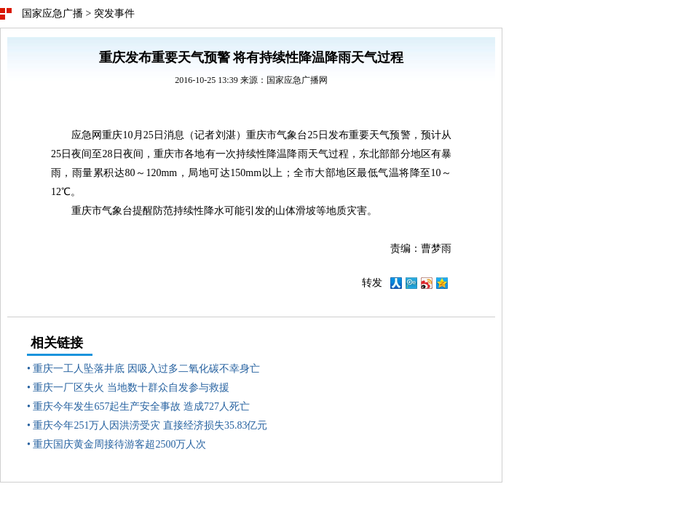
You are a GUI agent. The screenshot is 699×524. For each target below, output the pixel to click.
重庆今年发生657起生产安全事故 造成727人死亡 (141, 406)
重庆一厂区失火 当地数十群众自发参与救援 (131, 387)
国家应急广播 (52, 13)
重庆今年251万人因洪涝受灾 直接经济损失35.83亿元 (150, 425)
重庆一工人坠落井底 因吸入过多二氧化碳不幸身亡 (146, 368)
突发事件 (114, 13)
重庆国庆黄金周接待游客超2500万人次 (119, 444)
